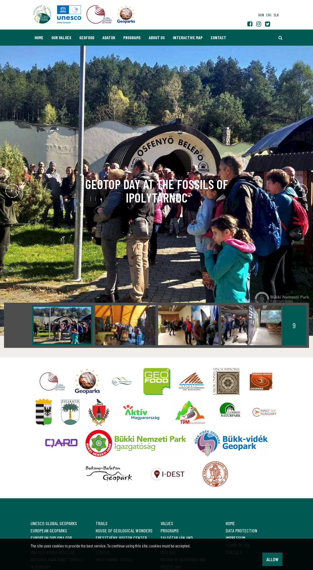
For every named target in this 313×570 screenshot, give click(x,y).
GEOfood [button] (86, 37)
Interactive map (188, 37)
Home (39, 37)
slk (276, 15)
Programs (132, 37)
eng (268, 15)
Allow (272, 559)
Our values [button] (61, 37)
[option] (62, 325)
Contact (218, 37)
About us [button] (157, 37)
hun (261, 15)
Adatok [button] (108, 37)
